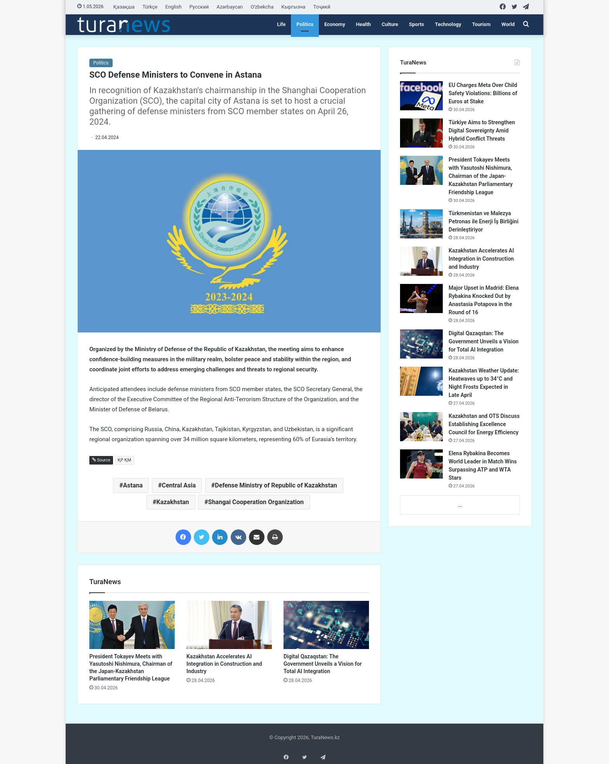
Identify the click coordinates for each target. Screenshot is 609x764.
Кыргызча (293, 7)
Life (281, 24)
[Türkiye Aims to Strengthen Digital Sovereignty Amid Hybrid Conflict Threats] (421, 133)
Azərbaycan (230, 7)
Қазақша (124, 7)
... (460, 505)
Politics (304, 24)
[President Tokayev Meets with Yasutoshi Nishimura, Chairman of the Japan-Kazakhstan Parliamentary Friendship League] (132, 625)
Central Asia (179, 485)
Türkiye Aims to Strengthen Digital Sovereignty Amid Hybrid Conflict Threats (482, 130)
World (508, 24)
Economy (334, 24)
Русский (199, 7)
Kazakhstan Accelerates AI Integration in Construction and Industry (224, 663)
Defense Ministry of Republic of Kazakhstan (276, 485)
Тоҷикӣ (321, 7)
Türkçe (150, 7)
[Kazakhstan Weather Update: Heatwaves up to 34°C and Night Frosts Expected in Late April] (421, 381)
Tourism (481, 24)
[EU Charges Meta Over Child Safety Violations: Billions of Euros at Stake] (421, 95)
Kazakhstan (172, 502)
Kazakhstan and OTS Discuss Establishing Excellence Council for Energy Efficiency (484, 424)
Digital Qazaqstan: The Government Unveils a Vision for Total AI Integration (323, 663)
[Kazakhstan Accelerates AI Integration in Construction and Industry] (229, 625)
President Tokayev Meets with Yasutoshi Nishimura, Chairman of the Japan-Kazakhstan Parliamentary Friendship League (481, 176)
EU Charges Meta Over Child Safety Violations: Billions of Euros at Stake (483, 93)
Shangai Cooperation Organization (256, 502)
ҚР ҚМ (124, 460)
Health (363, 24)
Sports (416, 24)
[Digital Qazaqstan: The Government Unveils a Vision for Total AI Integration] (326, 625)
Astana (133, 485)
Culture (390, 24)
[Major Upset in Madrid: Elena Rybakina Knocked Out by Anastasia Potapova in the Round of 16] (421, 298)
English (173, 7)
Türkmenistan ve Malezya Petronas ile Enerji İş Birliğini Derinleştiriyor (484, 221)
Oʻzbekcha (262, 7)
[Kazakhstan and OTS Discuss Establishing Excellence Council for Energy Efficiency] (421, 426)
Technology (448, 24)
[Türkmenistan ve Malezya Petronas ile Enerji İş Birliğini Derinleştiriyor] (421, 223)
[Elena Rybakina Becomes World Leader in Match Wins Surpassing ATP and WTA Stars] (421, 464)
